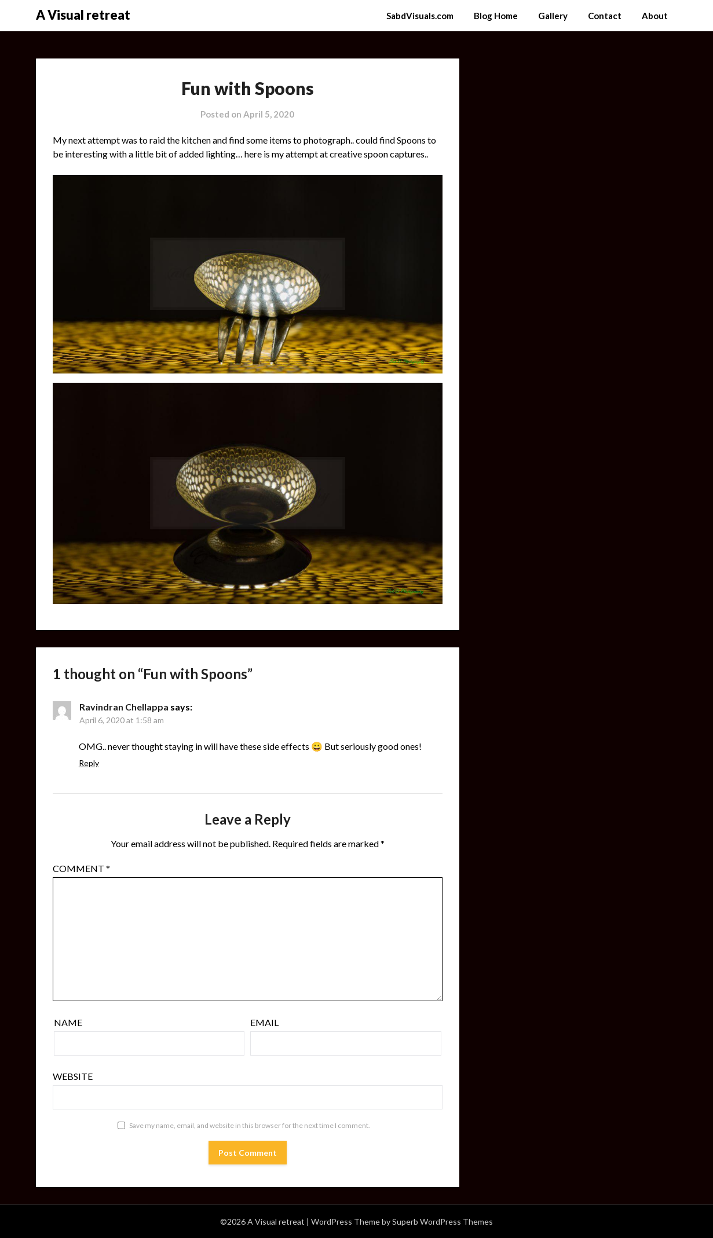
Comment (81, 868)
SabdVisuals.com (420, 15)
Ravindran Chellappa (124, 706)
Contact (604, 15)
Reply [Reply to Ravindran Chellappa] (89, 763)
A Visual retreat (83, 15)
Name (68, 1022)
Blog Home (496, 15)
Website (73, 1076)
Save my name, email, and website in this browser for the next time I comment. (249, 1125)
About (655, 15)
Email (264, 1022)
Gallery (553, 15)
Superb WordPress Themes (442, 1221)
